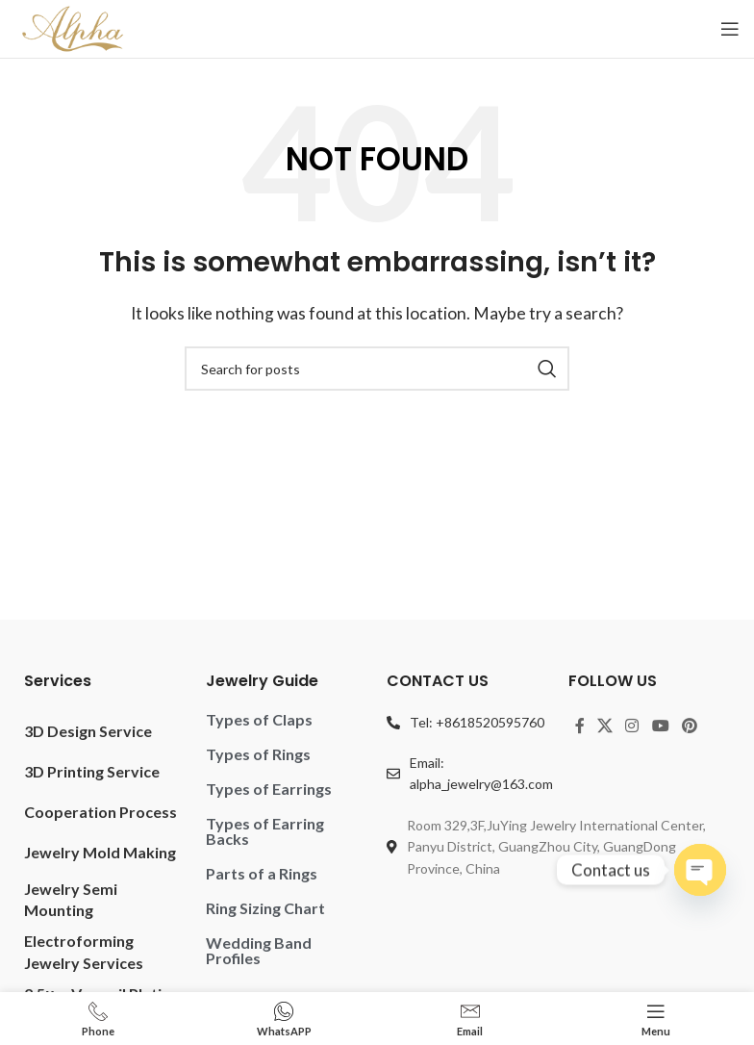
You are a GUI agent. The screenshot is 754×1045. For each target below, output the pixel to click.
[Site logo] (72, 26)
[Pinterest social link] (689, 726)
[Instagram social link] (632, 726)
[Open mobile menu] (730, 29)
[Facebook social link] (579, 726)
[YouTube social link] (660, 726)
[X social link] (605, 726)
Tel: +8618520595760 (477, 722)
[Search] (377, 368)
